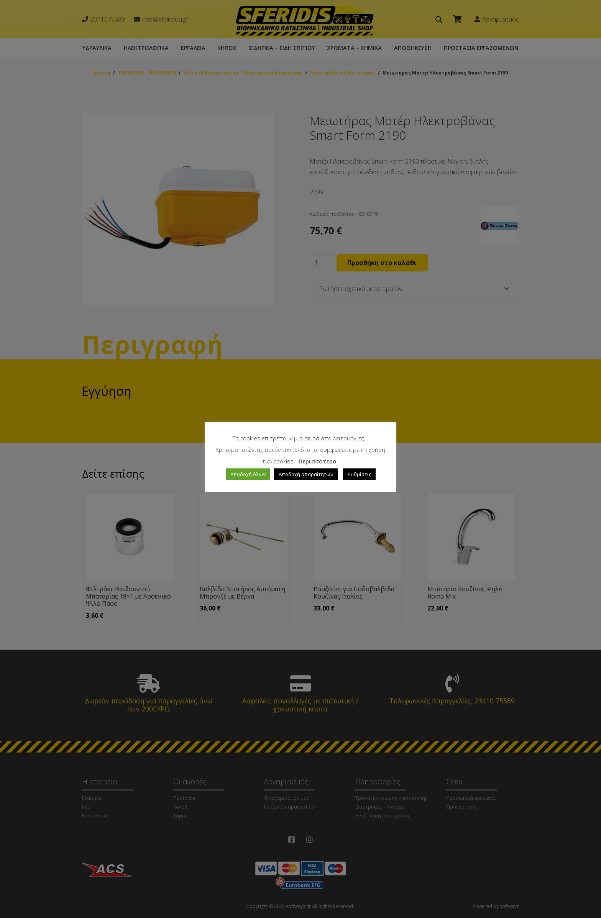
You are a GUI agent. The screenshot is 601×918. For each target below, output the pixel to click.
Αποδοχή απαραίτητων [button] (306, 474)
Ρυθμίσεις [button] (359, 474)
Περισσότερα (318, 461)
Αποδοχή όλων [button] (248, 474)
